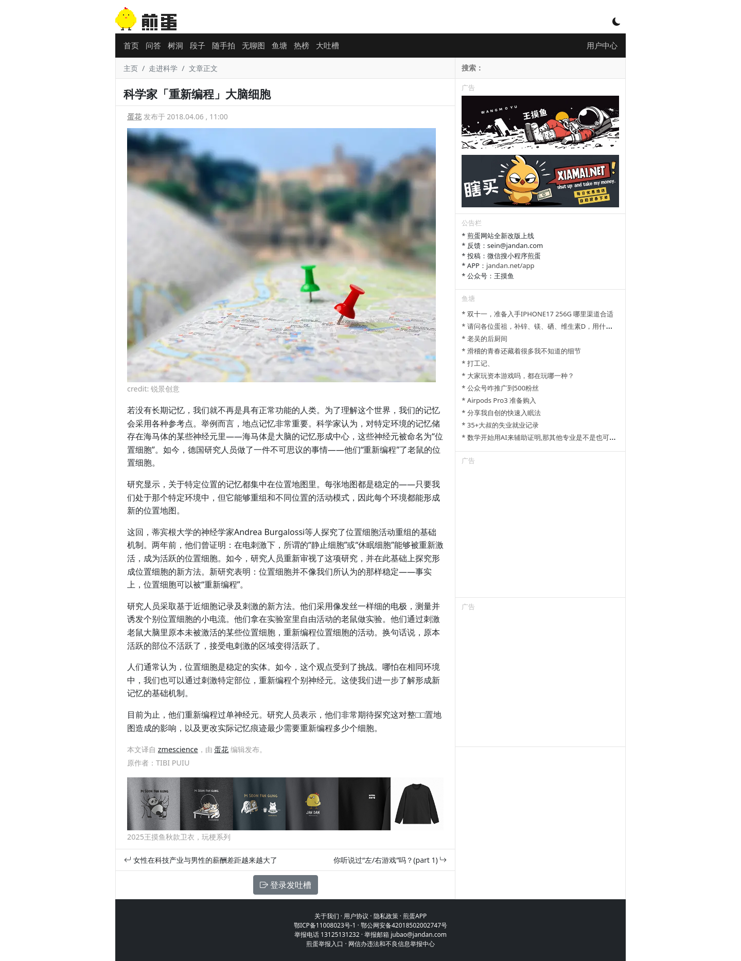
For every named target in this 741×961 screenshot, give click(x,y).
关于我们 (326, 916)
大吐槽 (327, 45)
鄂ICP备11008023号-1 (325, 925)
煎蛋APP (415, 916)
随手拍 (223, 45)
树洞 (175, 45)
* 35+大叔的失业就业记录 (500, 425)
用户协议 (356, 916)
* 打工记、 (478, 363)
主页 (130, 68)
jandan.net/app (510, 265)
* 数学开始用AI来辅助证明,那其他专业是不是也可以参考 (545, 437)
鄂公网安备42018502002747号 (404, 925)
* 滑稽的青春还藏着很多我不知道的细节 (521, 350)
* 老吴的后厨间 (484, 338)
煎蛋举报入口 (324, 943)
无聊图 (253, 45)
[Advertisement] (540, 533)
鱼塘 (279, 45)
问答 (153, 45)
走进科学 (163, 68)
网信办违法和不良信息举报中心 (391, 943)
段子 (197, 45)
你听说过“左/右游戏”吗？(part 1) (390, 860)
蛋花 (134, 116)
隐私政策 (386, 916)
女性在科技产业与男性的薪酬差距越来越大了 (200, 860)
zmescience (178, 749)
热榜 (301, 45)
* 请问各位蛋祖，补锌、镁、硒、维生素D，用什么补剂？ (547, 326)
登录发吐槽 (285, 885)
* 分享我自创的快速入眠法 (501, 412)
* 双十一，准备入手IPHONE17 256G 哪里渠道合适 (537, 313)
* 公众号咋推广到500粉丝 (500, 388)
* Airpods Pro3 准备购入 (499, 400)
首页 (131, 45)
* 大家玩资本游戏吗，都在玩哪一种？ (518, 375)
